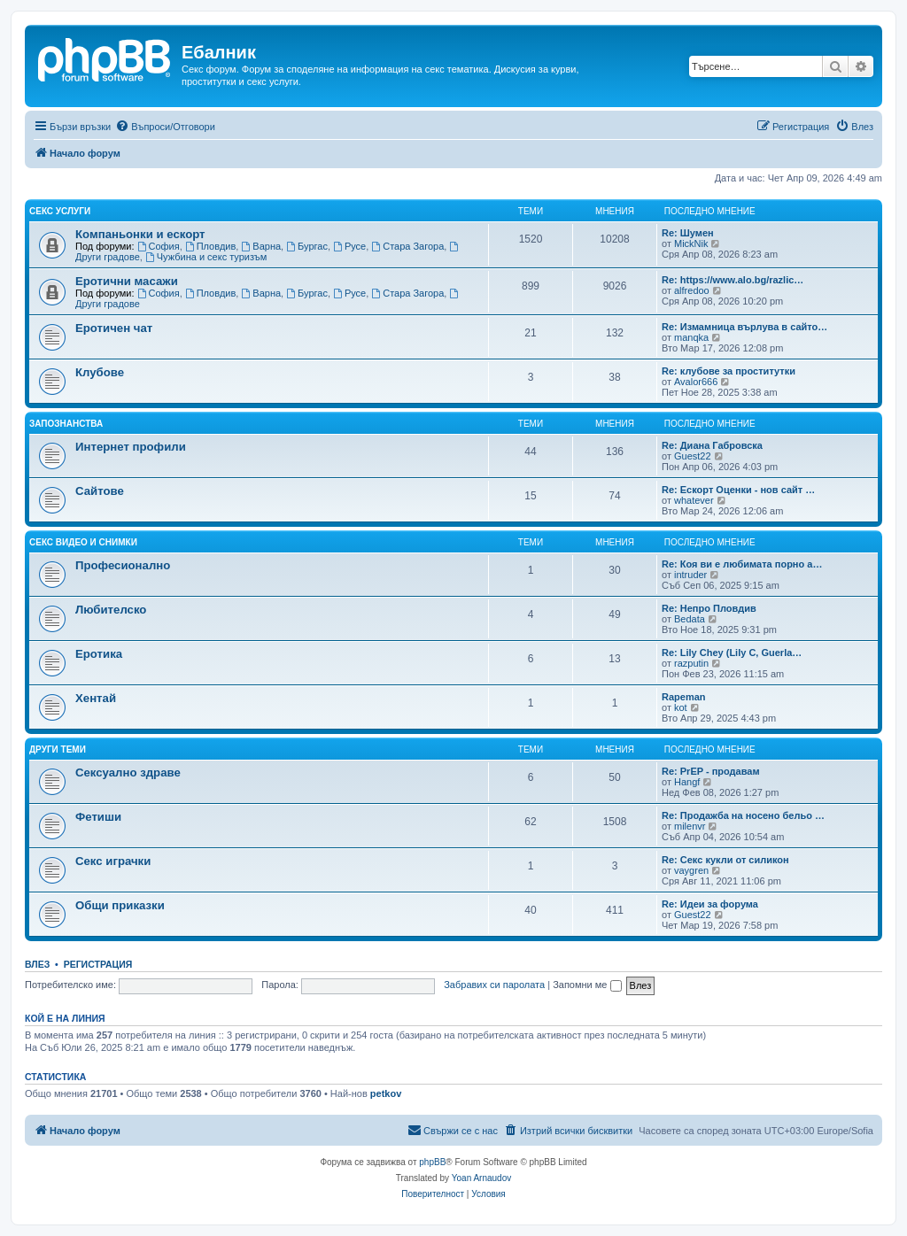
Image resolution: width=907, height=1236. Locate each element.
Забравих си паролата (494, 984)
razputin (691, 663)
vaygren (691, 870)
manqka (691, 337)
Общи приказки (120, 905)
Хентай (95, 698)
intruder (690, 574)
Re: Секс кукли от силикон (725, 859)
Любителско (110, 609)
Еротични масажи (126, 281)
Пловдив (210, 246)
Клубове (99, 372)
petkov (385, 1093)
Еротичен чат (113, 328)
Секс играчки (113, 861)
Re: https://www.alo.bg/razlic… (732, 279)
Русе (349, 246)
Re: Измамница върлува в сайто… (744, 326)
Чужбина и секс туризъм (206, 256)
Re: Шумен (688, 233)
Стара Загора (407, 246)
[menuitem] (165, 126)
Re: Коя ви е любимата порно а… (742, 564)
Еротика (98, 653)
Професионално (122, 565)
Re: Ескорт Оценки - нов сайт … (738, 489)
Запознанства (66, 424)
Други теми (57, 749)
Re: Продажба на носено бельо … (743, 815)
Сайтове (99, 491)
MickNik (691, 243)
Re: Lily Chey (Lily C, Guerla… (732, 652)
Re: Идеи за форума (710, 904)
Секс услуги (59, 211)
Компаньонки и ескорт (140, 234)
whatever (694, 500)
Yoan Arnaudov (481, 1178)
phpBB (432, 1162)
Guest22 (692, 456)
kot (680, 707)
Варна (261, 246)
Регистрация (98, 964)
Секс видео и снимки (83, 542)
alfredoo (691, 290)
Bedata (689, 619)
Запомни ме (587, 984)
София (158, 246)
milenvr (689, 826)
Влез (37, 964)
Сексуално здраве (128, 772)
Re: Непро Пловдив (709, 608)
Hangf (687, 781)
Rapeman (684, 696)
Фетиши (98, 816)
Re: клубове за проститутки (728, 371)
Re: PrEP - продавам (711, 771)
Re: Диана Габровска (712, 445)
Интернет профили (130, 446)
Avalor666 (695, 381)
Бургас (307, 246)
